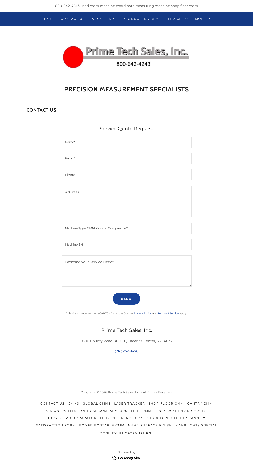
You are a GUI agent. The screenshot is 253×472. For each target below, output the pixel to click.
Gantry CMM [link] (200, 403)
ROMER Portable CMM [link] (101, 425)
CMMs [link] (73, 403)
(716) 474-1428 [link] (126, 351)
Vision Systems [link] (62, 411)
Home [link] (48, 19)
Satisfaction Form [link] (56, 425)
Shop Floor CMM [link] (166, 403)
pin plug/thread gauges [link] (181, 411)
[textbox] (127, 142)
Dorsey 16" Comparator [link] (71, 418)
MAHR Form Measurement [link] (126, 433)
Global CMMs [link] (97, 403)
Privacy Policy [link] (142, 313)
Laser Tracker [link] (129, 403)
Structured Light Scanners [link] (177, 418)
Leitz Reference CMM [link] (122, 418)
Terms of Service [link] (168, 313)
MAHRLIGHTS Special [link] (196, 425)
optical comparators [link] (104, 411)
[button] (104, 18)
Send (126, 299)
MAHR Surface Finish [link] (150, 425)
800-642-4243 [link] (67, 6)
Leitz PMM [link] (141, 411)
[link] (127, 57)
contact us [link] (73, 19)
